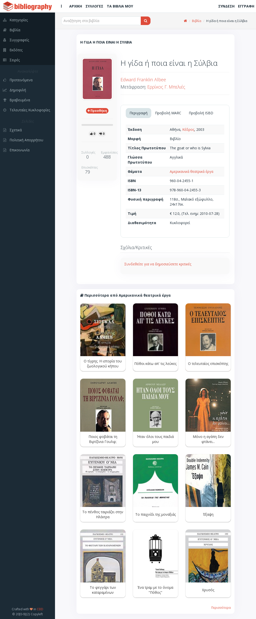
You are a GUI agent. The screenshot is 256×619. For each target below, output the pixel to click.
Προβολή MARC (168, 113)
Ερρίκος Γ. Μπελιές (166, 87)
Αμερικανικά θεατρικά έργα (191, 171)
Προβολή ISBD (201, 113)
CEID (40, 609)
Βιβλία (196, 21)
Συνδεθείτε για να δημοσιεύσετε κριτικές (157, 264)
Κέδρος (188, 129)
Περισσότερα (221, 607)
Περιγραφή (139, 113)
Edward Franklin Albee (143, 80)
